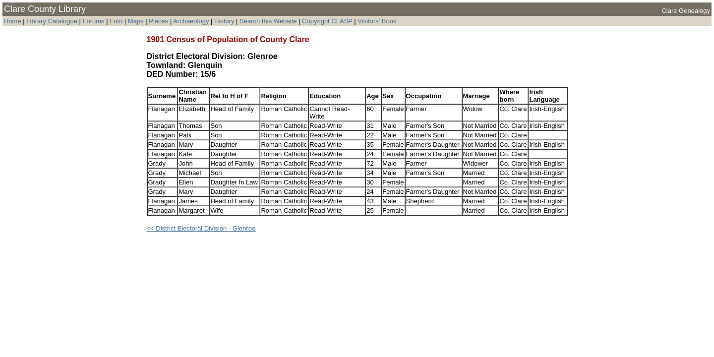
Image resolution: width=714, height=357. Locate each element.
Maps (136, 21)
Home (12, 21)
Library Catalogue (51, 21)
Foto (117, 21)
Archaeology (191, 21)
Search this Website (268, 21)
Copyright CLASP (327, 21)
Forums (94, 21)
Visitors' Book (376, 21)
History (224, 21)
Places (158, 21)
